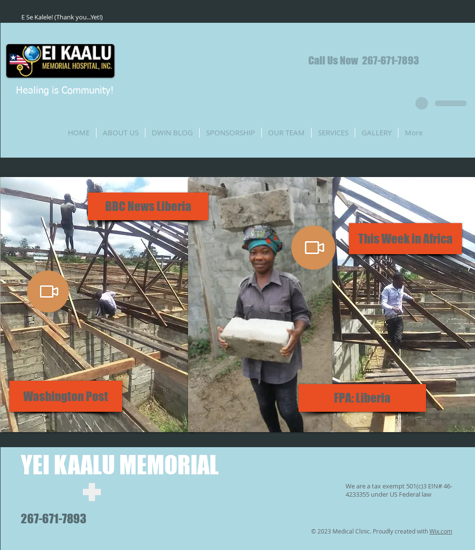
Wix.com (440, 531)
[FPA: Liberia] (362, 398)
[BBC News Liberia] (148, 206)
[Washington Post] (65, 396)
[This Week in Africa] (405, 238)
